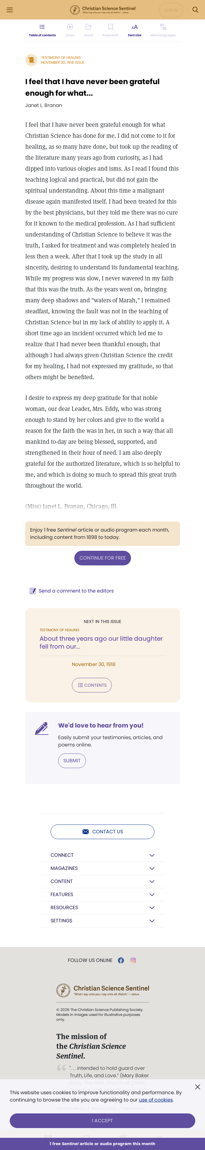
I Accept (102, 1120)
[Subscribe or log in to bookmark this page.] (110, 30)
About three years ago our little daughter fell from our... (101, 642)
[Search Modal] (195, 9)
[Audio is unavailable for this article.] (70, 30)
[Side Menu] (9, 9)
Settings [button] (61, 920)
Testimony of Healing (61, 57)
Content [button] (62, 881)
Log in (171, 10)
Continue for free (103, 557)
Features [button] (62, 894)
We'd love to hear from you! (101, 725)
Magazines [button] (64, 868)
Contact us (102, 831)
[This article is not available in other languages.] (163, 30)
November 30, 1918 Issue (62, 62)
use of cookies (156, 1099)
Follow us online (90, 960)
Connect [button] (62, 855)
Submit (72, 760)
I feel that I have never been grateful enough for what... (92, 87)
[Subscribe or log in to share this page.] (88, 30)
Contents (92, 685)
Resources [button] (64, 907)
